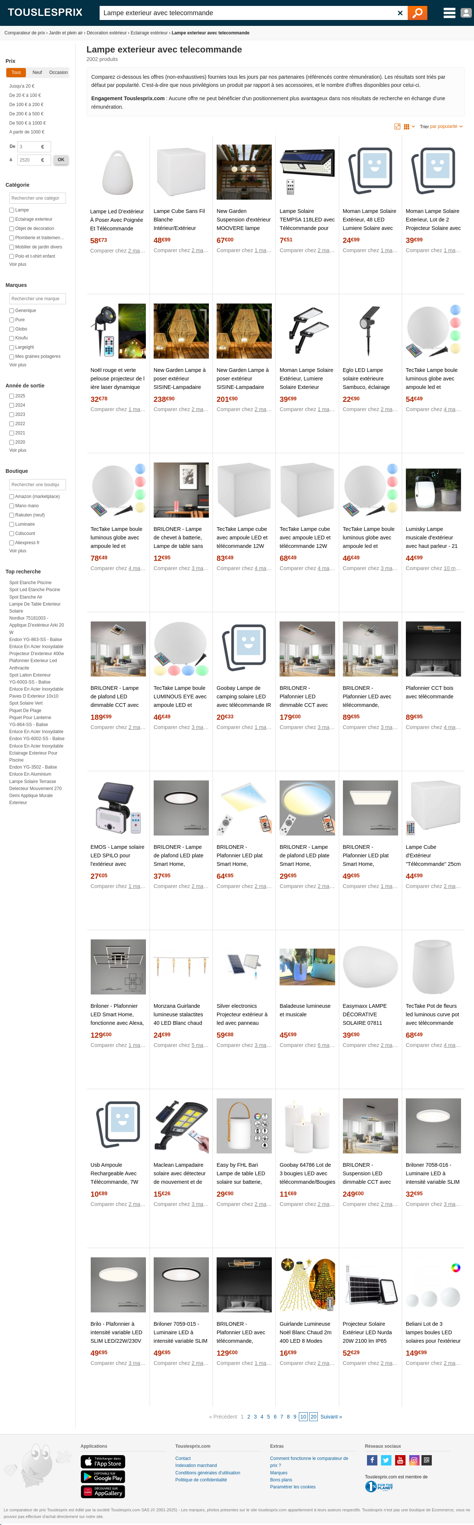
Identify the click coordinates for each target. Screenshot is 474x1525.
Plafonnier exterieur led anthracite (33, 664)
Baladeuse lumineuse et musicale (305, 1010)
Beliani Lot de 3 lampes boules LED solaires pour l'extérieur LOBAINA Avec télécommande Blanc (433, 1341)
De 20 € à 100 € (25, 95)
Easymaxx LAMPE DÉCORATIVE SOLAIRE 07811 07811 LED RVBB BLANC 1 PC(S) (365, 1023)
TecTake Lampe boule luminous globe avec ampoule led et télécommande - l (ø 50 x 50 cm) (118, 546)
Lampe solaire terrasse (32, 781)
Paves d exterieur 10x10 (34, 696)
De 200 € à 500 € (26, 113)
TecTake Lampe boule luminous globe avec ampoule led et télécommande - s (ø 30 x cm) (369, 546)
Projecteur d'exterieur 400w (36, 653)
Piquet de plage (25, 710)
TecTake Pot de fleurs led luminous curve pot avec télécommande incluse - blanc (432, 1018)
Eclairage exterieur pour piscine (33, 756)
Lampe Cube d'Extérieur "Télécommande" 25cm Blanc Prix (433, 859)
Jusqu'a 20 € (21, 86)
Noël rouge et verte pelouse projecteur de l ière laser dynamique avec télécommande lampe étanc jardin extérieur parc (118, 391)
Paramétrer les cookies (293, 1487)
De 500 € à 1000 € (27, 123)
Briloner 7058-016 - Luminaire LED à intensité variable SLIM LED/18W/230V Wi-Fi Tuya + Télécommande (433, 1182)
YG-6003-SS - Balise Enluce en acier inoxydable (36, 686)
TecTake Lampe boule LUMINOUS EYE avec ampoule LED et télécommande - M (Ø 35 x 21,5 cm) (180, 705)
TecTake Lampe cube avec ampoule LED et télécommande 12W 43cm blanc (242, 542)
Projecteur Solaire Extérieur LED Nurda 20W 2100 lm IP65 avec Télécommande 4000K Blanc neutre (367, 1341)
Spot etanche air (25, 597)
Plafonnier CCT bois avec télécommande (430, 692)
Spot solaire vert (26, 703)
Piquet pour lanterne (30, 717)
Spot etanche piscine (30, 582)
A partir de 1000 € (26, 132)
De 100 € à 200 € (26, 104)
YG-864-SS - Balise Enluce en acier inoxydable (36, 728)
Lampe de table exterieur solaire (35, 607)
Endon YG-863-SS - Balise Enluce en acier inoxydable (36, 643)
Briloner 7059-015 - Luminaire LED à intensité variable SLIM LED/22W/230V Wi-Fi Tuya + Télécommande (181, 1341)
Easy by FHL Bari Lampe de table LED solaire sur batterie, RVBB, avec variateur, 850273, (243, 1182)
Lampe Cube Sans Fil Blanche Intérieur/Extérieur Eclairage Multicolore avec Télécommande (179, 228)
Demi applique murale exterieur (31, 799)
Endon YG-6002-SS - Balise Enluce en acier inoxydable (36, 742)
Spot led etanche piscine (34, 589)
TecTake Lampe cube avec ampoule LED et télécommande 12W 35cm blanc (305, 542)
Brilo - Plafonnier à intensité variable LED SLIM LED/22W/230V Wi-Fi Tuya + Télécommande (117, 1341)
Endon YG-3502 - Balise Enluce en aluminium (33, 771)
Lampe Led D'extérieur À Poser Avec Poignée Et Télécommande (117, 220)
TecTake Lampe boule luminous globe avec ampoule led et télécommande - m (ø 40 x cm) (432, 387)
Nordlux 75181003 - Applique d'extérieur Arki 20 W (36, 625)
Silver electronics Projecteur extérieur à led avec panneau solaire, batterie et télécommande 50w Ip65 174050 (242, 1027)
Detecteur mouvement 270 (35, 788)
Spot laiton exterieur (30, 675)
